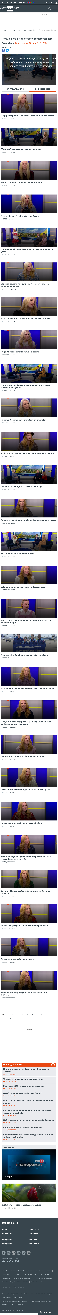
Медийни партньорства (19, 1282)
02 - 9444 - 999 (11, 1261)
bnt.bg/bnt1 (7, 1240)
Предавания (15, 30)
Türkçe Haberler (19, 1287)
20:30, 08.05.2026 (10, 1208)
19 (4, 1018)
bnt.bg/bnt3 (34, 1240)
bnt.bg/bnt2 (7, 1244)
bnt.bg (4, 1229)
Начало (5, 30)
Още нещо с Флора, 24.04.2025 (31, 43)
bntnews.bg (7, 1233)
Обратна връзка (41, 1301)
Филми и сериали (45, 1271)
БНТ (2, 2)
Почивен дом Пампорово (40, 1282)
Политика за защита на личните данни (38, 1294)
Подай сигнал (38, 1274)
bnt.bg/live (33, 1233)
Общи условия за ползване (12, 1294)
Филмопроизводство (17, 1271)
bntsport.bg (34, 1229)
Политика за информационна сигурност (17, 1301)
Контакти (27, 1274)
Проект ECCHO (17, 1305)
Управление (16, 1274)
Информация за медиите (43, 1278)
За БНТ (4, 1271)
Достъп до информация (22, 1278)
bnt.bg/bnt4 (34, 1244)
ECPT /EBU (6, 1305)
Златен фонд (32, 1271)
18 (52, 1014)
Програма (6, 1274)
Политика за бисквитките (12, 1297)
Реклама (44, 14)
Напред (47, 1274)
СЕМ (50, 1301)
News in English (7, 1287)
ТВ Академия (6, 1278)
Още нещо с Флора (30, 30)
